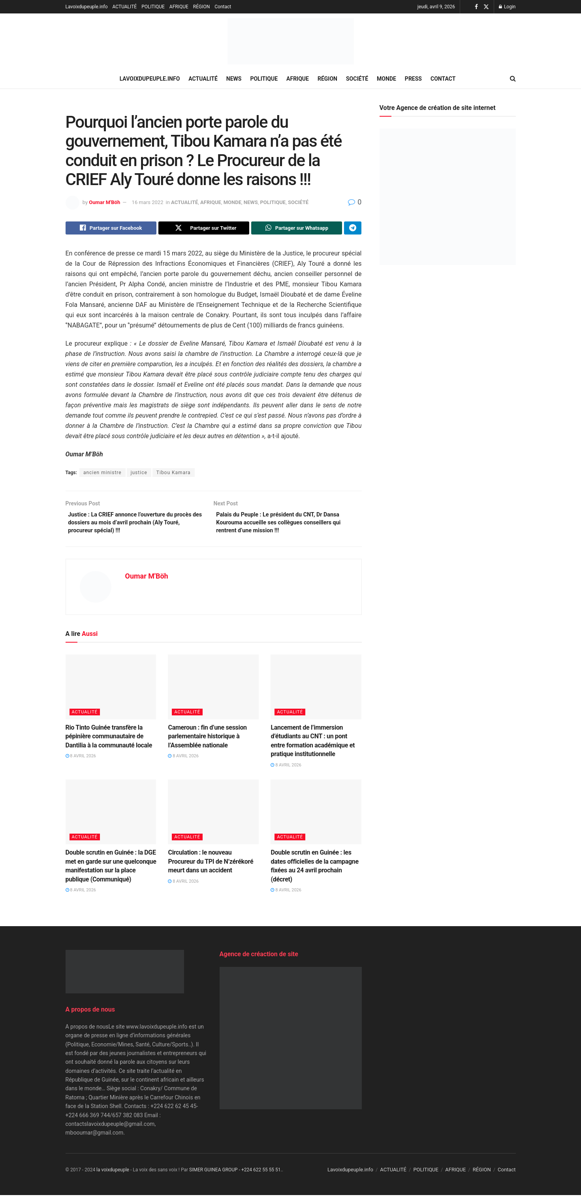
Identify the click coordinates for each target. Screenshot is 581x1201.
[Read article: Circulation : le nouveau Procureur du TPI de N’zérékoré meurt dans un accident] (213, 817)
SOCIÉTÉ (357, 79)
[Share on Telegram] (352, 228)
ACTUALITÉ (125, 6)
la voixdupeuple (112, 1175)
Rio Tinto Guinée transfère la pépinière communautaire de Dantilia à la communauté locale (109, 742)
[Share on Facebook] (111, 228)
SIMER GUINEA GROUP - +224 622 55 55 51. (235, 1175)
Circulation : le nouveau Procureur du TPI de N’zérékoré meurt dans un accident (210, 867)
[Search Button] (513, 79)
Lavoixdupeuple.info (87, 6)
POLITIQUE (153, 6)
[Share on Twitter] (203, 228)
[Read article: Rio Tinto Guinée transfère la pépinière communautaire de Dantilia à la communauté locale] (111, 692)
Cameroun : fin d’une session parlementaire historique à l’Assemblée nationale (207, 742)
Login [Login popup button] (507, 6)
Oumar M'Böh (104, 202)
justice (139, 474)
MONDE (386, 79)
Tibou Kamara (173, 474)
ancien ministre (102, 474)
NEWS (234, 79)
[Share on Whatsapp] (296, 228)
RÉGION (201, 6)
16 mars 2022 (148, 202)
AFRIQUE (178, 6)
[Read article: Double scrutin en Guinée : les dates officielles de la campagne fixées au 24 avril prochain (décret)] (316, 817)
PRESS (413, 79)
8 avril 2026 (81, 761)
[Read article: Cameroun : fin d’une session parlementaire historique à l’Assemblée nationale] (213, 692)
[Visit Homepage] (291, 41)
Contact (222, 6)
